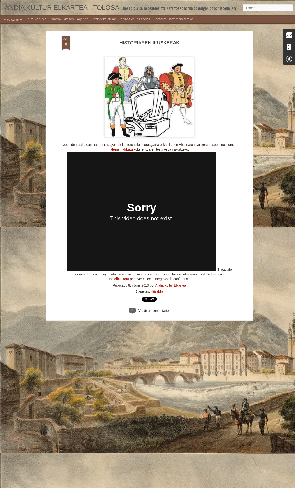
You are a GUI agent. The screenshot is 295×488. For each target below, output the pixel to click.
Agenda (82, 19)
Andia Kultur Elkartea (170, 210)
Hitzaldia (157, 216)
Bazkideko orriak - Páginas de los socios (120, 19)
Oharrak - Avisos (62, 19)
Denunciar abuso (181, 485)
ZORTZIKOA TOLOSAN (120, 377)
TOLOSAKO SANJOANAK (123, 430)
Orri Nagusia (37, 19)
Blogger (165, 485)
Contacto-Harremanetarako (173, 19)
